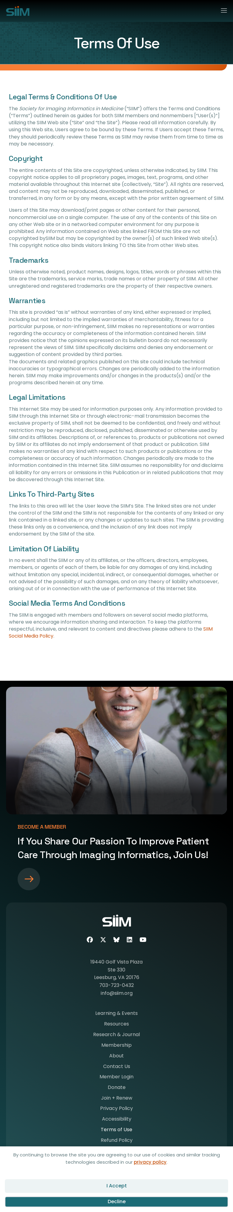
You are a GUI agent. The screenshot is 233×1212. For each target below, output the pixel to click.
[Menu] (221, 9)
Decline (117, 1201)
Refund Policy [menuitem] (117, 1141)
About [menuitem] (116, 1056)
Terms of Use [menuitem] (116, 1130)
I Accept (116, 1185)
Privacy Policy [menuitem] (116, 1109)
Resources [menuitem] (116, 1024)
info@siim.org (117, 993)
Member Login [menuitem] (116, 1077)
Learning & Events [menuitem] (116, 1014)
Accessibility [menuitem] (116, 1119)
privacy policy (150, 1162)
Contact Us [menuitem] (116, 1067)
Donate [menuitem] (117, 1088)
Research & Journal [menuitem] (116, 1035)
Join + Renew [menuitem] (116, 1098)
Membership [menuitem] (116, 1046)
